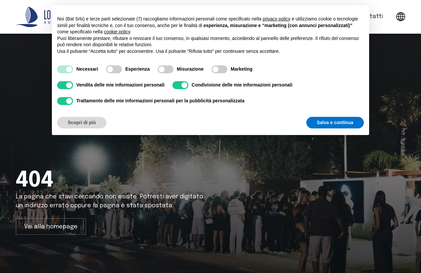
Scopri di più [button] (82, 122)
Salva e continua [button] (335, 122)
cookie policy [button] (117, 31)
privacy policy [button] (276, 18)
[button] (400, 16)
